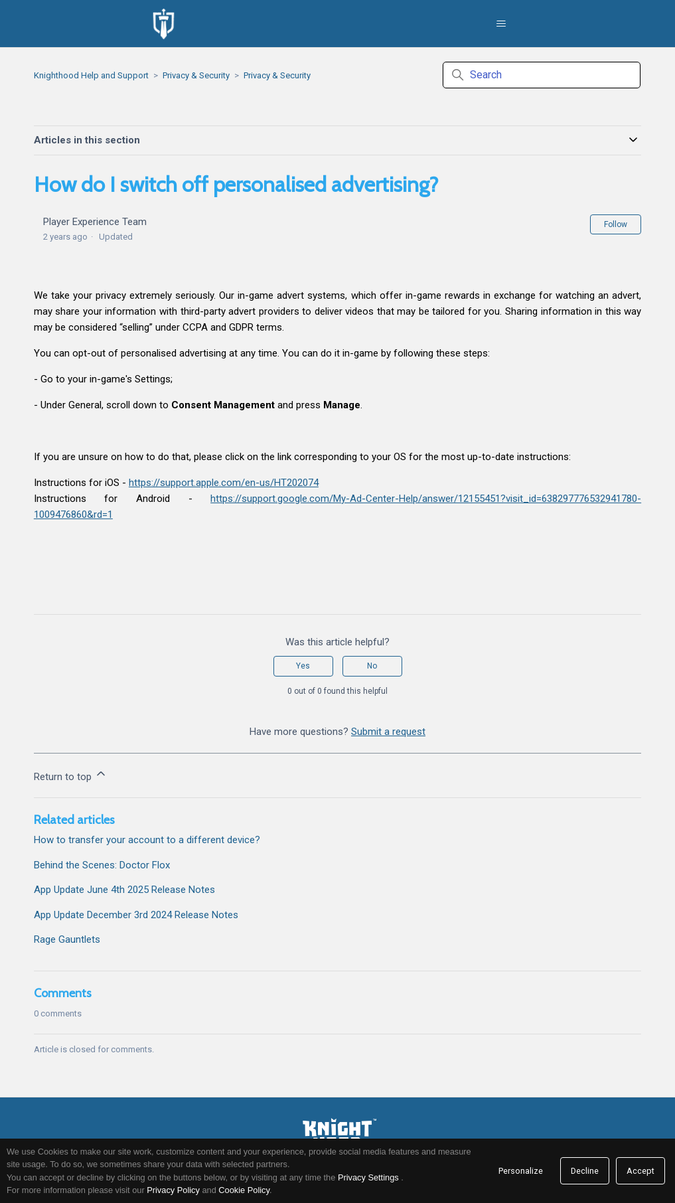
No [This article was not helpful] (372, 666)
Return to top (71, 775)
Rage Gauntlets (67, 939)
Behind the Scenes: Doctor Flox (102, 865)
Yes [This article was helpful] (303, 666)
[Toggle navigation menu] (500, 24)
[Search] (541, 75)
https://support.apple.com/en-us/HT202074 (224, 483)
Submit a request (388, 732)
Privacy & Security (196, 75)
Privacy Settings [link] (368, 1177)
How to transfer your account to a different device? (147, 840)
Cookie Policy (243, 1190)
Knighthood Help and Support (91, 75)
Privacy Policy (173, 1190)
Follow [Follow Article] (615, 224)
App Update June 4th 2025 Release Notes (124, 890)
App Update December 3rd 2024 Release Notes (136, 915)
